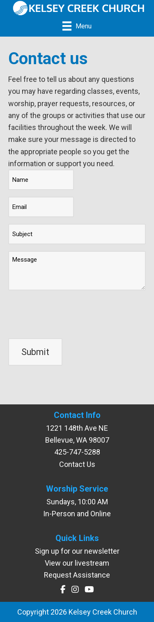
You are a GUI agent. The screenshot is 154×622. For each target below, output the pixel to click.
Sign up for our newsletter (77, 551)
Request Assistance (77, 575)
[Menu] (77, 26)
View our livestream (77, 563)
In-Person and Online (77, 513)
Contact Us (77, 464)
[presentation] (70, 313)
